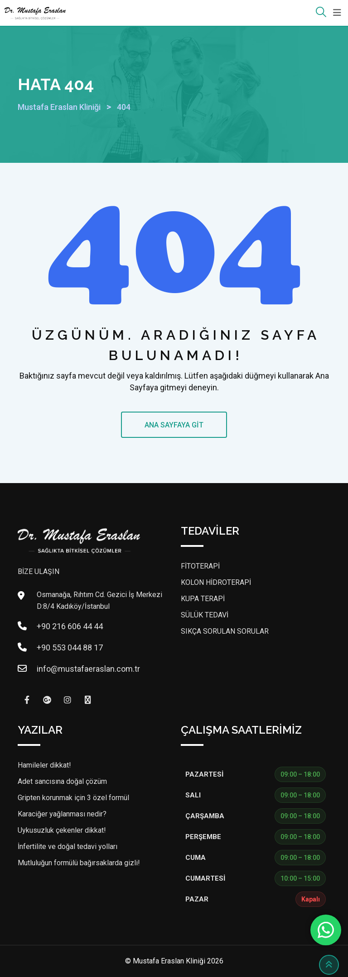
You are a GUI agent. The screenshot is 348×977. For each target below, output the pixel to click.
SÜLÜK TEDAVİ (204, 615)
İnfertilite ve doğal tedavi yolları (67, 846)
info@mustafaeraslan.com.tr (88, 668)
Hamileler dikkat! (44, 765)
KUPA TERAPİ (203, 598)
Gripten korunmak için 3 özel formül (73, 797)
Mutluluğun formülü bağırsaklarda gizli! (79, 862)
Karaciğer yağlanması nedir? (62, 814)
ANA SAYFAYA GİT (174, 425)
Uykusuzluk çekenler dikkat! (62, 830)
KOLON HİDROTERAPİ (216, 582)
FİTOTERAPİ (200, 566)
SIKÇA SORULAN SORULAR (225, 631)
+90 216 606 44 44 (70, 626)
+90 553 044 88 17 (70, 647)
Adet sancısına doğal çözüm (62, 781)
